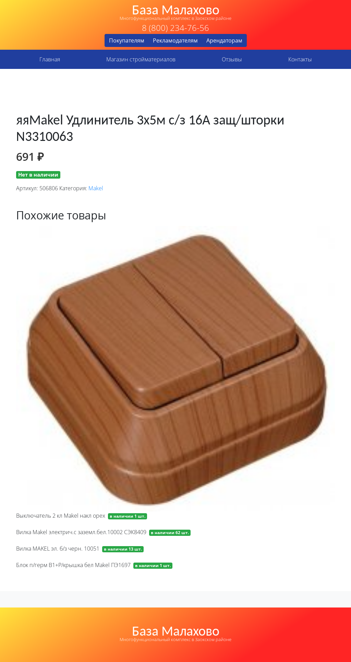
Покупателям (126, 40)
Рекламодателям (175, 40)
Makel (95, 188)
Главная (49, 59)
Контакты (300, 59)
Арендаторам (224, 40)
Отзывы (232, 59)
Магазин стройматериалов (141, 59)
